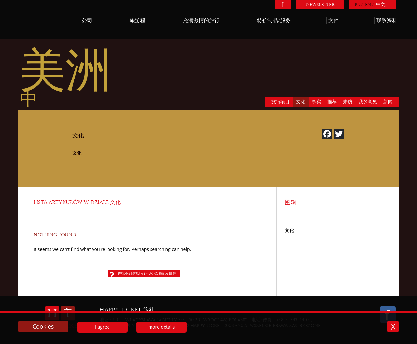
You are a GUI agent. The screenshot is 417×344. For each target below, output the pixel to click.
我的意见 (368, 102)
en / (369, 4)
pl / (359, 4)
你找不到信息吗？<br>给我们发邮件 (147, 273)
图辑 (290, 202)
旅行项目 (280, 102)
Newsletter (320, 4)
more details (161, 327)
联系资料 (386, 20)
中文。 (383, 4)
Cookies (43, 326)
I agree (102, 327)
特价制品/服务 (274, 20)
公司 (87, 20)
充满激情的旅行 (201, 20)
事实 (316, 102)
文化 (300, 102)
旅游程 (137, 20)
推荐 (332, 102)
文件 (333, 20)
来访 (347, 102)
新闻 (388, 102)
